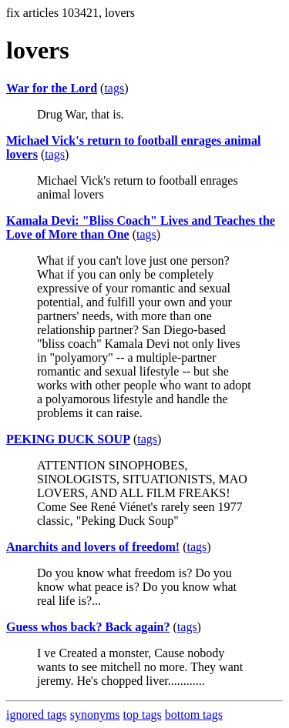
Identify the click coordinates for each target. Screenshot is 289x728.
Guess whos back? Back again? (88, 626)
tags (114, 88)
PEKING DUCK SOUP (68, 439)
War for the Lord (51, 88)
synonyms (95, 714)
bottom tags (194, 714)
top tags (142, 714)
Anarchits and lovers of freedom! (93, 546)
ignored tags (36, 714)
